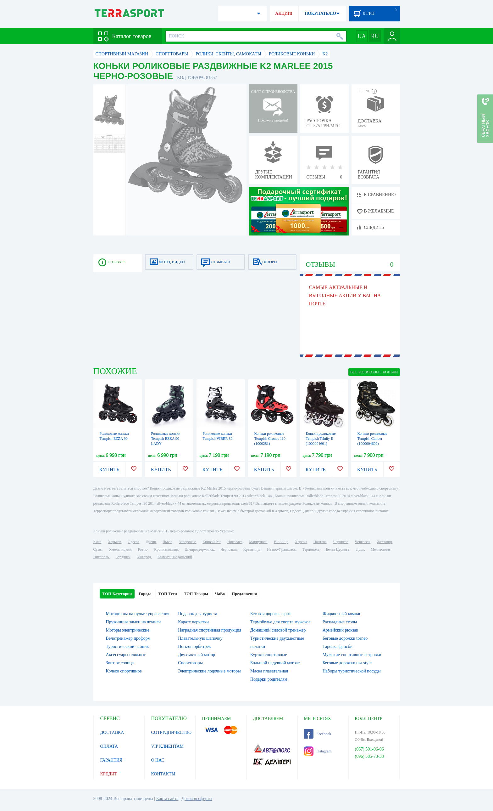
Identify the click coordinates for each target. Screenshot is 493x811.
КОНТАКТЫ (163, 774)
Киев (97, 542)
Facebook (317, 734)
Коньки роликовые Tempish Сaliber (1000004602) (372, 438)
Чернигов (340, 542)
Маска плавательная (269, 671)
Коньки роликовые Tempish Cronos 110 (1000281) (269, 438)
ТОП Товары (196, 593)
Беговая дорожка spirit (271, 613)
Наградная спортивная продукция (209, 630)
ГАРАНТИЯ (111, 760)
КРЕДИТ (108, 774)
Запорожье (187, 542)
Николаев (234, 542)
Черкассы (362, 542)
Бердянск (123, 557)
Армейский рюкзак (340, 630)
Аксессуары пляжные (126, 654)
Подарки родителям (268, 679)
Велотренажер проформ (128, 638)
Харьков (114, 542)
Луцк (360, 549)
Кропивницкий (166, 549)
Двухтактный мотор (196, 654)
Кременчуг (251, 549)
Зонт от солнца (120, 663)
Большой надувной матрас (275, 663)
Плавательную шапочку (200, 638)
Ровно (142, 549)
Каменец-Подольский (175, 557)
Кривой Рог (211, 542)
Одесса (133, 542)
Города (145, 593)
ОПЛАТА (109, 746)
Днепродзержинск (199, 549)
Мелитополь (381, 549)
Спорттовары (190, 663)
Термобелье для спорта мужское (280, 622)
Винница (281, 542)
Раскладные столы (340, 622)
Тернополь (310, 549)
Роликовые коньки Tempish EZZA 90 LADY (165, 438)
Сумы (97, 549)
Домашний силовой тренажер (278, 630)
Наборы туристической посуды (352, 671)
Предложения (244, 593)
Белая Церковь (337, 549)
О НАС (157, 760)
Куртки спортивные (268, 654)
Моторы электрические (127, 630)
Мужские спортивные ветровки (352, 654)
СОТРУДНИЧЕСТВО (171, 732)
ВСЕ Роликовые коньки (374, 372)
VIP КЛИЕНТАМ (167, 746)
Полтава (320, 542)
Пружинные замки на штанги (133, 622)
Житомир (384, 542)
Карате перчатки (193, 622)
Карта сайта (167, 798)
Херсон (301, 542)
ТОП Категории (117, 593)
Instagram (318, 751)
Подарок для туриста (197, 613)
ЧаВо (220, 593)
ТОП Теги (167, 593)
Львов (167, 542)
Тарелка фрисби (337, 646)
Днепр (151, 542)
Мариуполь (258, 542)
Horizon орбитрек (194, 646)
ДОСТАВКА (112, 732)
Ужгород (144, 557)
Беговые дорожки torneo (345, 638)
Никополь (101, 557)
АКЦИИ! (283, 13)
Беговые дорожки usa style (347, 663)
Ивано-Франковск (281, 549)
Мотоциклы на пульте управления (137, 613)
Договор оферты (196, 798)
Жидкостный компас (342, 613)
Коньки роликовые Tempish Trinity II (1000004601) (321, 438)
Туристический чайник (127, 646)
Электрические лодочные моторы (209, 671)
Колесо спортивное (124, 671)
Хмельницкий (120, 549)
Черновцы (228, 549)
